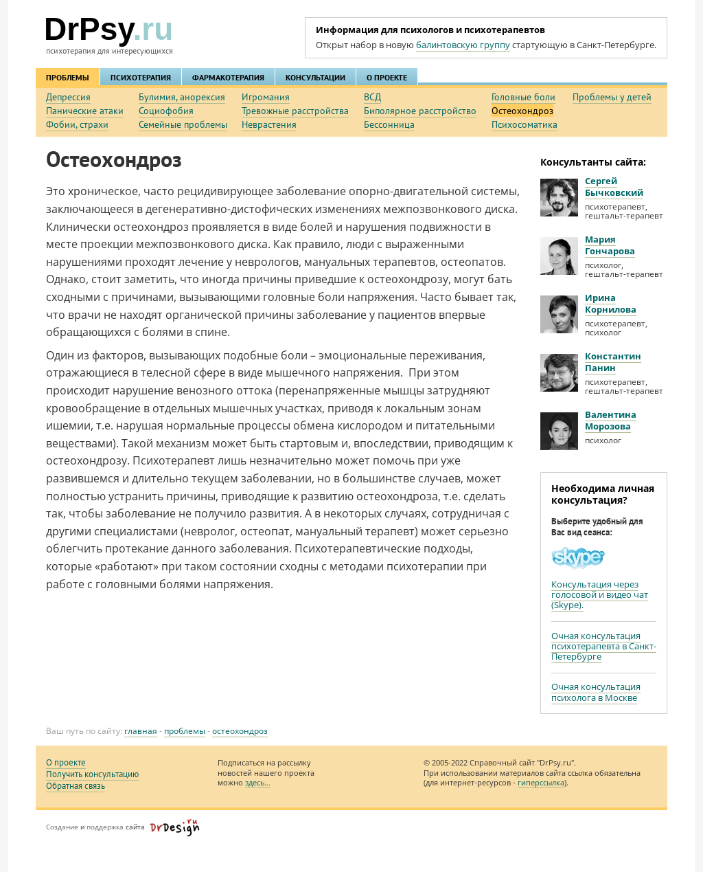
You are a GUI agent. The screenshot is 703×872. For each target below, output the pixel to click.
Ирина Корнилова (610, 303)
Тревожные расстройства (295, 110)
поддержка (105, 826)
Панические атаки (85, 110)
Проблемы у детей (612, 96)
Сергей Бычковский (614, 187)
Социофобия (166, 110)
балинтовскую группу (463, 44)
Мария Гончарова (610, 245)
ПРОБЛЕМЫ (67, 77)
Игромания (266, 96)
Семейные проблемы (183, 124)
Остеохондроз (522, 110)
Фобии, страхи (77, 124)
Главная (140, 731)
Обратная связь (75, 786)
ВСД (372, 96)
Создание (62, 826)
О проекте (66, 762)
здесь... (257, 782)
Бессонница (389, 124)
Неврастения (269, 124)
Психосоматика (524, 124)
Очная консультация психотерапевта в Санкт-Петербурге (603, 646)
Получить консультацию (92, 774)
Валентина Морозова (610, 420)
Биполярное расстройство (420, 110)
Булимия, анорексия (182, 96)
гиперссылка (541, 782)
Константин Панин (613, 362)
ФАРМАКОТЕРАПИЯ (228, 77)
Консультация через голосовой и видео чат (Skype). (599, 595)
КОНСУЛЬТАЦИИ (315, 77)
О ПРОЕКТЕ (387, 77)
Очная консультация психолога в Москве (596, 691)
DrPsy (108, 29)
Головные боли (523, 96)
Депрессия (68, 96)
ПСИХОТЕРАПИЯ (141, 77)
